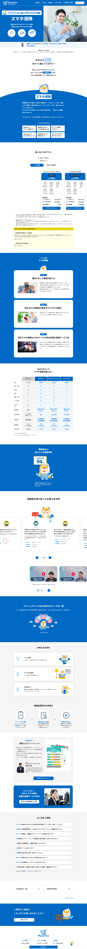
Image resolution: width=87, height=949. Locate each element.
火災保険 (55, 940)
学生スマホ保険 (26, 943)
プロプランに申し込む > (21, 208)
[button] (37, 557)
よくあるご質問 (57, 2)
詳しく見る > (31, 46)
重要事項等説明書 (59, 889)
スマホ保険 (25, 940)
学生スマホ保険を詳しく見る (29, 801)
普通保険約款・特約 (28, 889)
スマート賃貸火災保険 (58, 943)
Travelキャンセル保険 (42, 943)
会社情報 (50, 2)
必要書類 (17, 725)
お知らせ (44, 2)
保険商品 (38, 3)
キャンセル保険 (41, 940)
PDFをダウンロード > (43, 778)
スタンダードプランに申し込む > (44, 208)
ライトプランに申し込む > (66, 208)
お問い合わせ (24, 919)
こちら (20, 239)
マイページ (79, 3)
